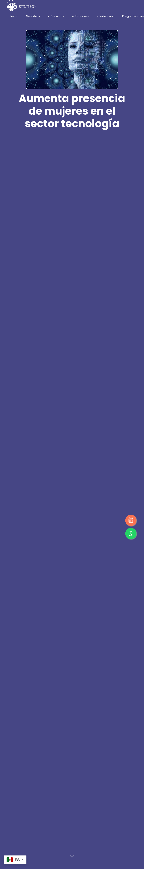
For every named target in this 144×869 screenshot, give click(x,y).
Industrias (105, 16)
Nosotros (33, 16)
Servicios (56, 16)
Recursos (80, 16)
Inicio (14, 16)
